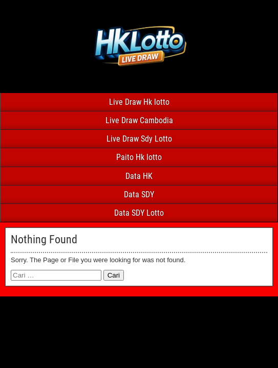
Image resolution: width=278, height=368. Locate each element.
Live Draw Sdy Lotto (139, 139)
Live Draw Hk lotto (139, 102)
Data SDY (139, 194)
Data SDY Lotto (139, 213)
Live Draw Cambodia (139, 120)
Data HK (139, 176)
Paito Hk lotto (139, 157)
